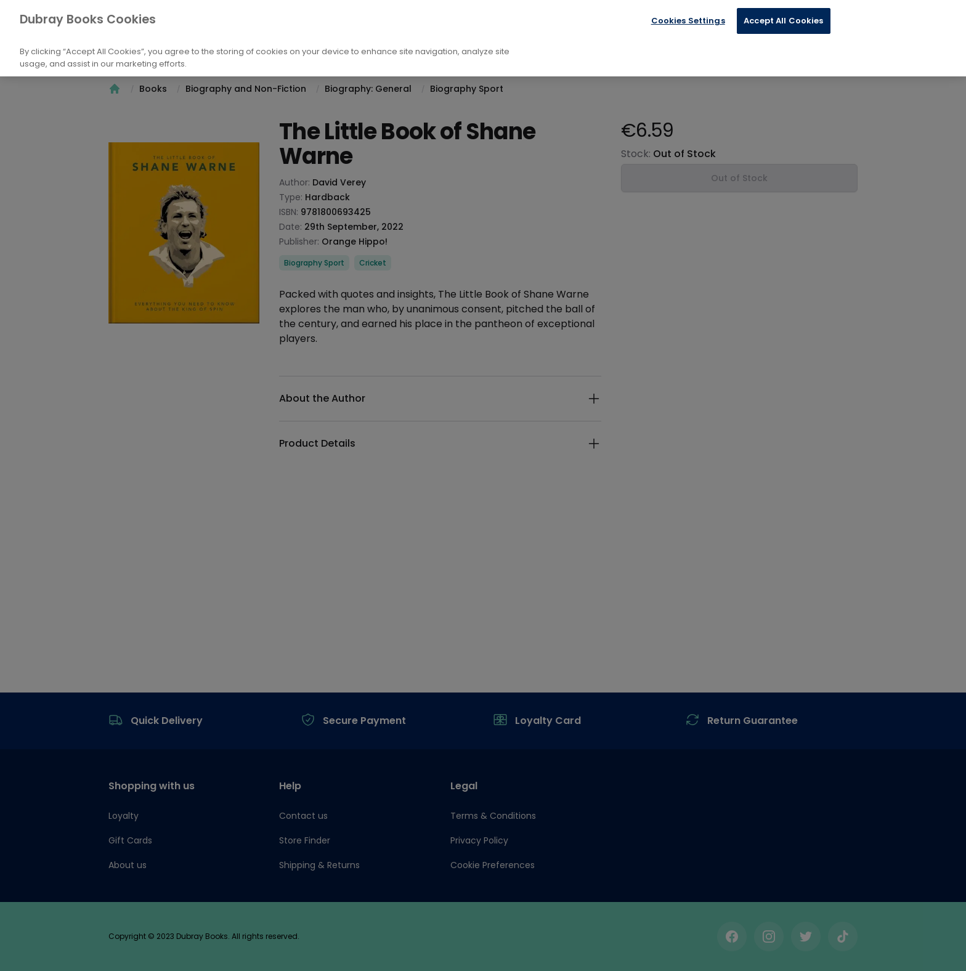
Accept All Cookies (783, 20)
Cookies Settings (688, 20)
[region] (483, 38)
